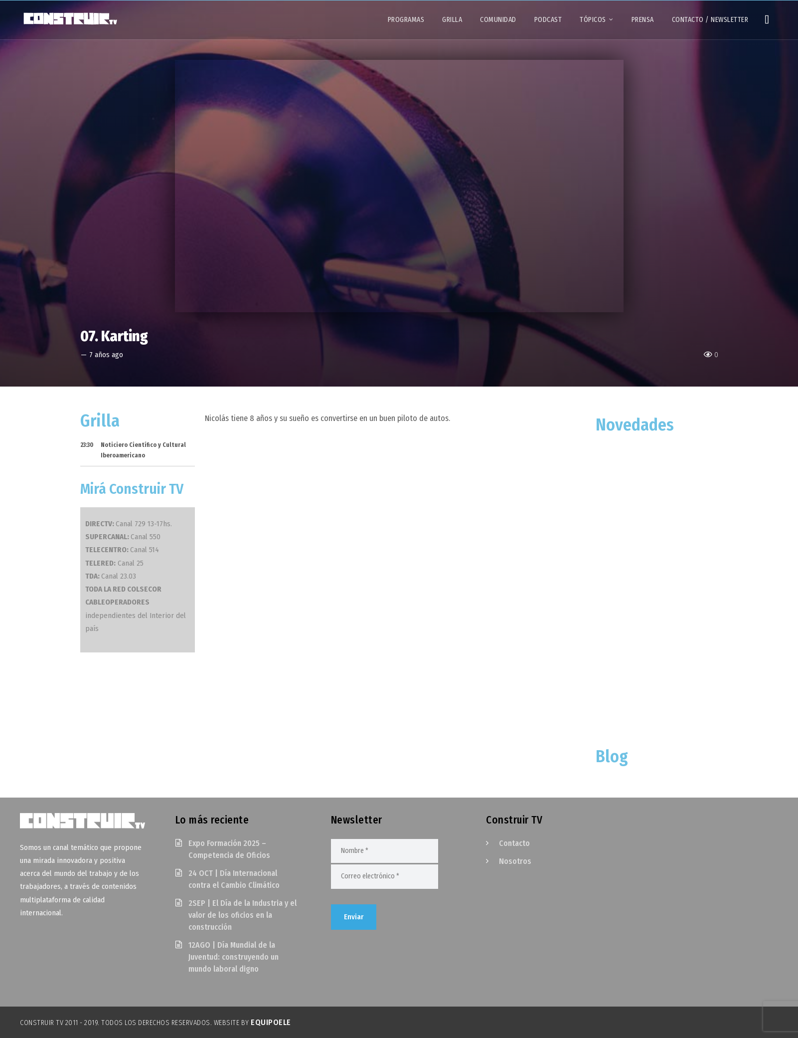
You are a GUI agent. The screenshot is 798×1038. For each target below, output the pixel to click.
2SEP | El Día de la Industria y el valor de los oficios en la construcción (242, 915)
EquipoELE (271, 1022)
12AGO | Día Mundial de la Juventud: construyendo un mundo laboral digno (233, 957)
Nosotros (515, 861)
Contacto (514, 843)
